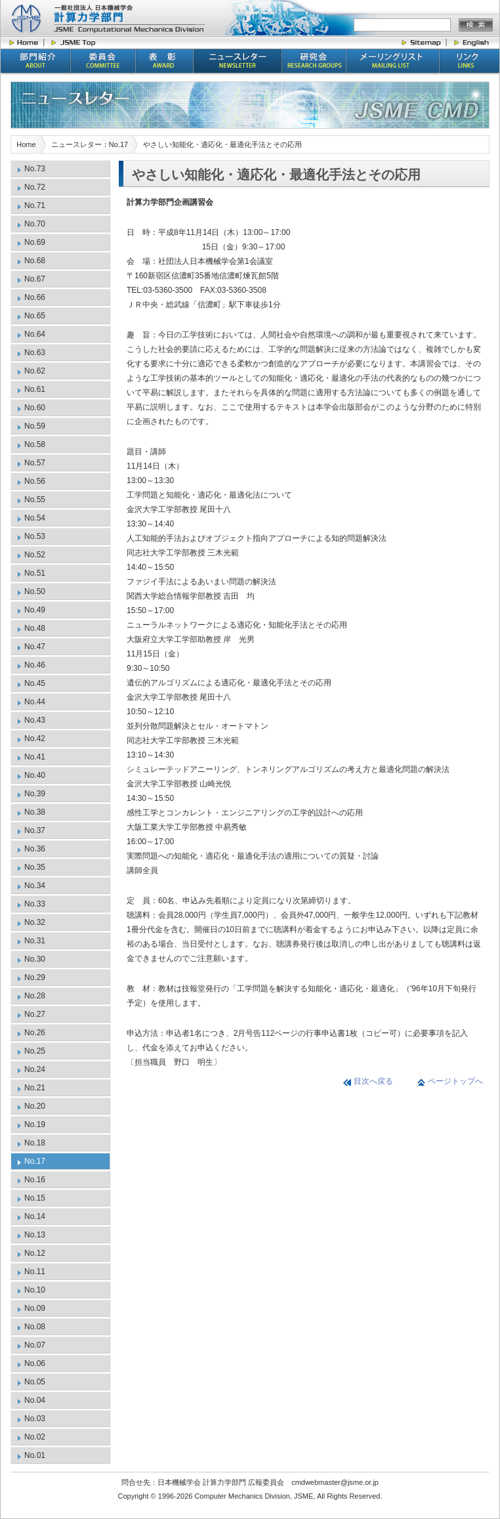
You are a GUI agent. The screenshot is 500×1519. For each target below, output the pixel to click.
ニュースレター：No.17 (89, 144)
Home (25, 144)
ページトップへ (455, 1081)
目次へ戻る (373, 1081)
